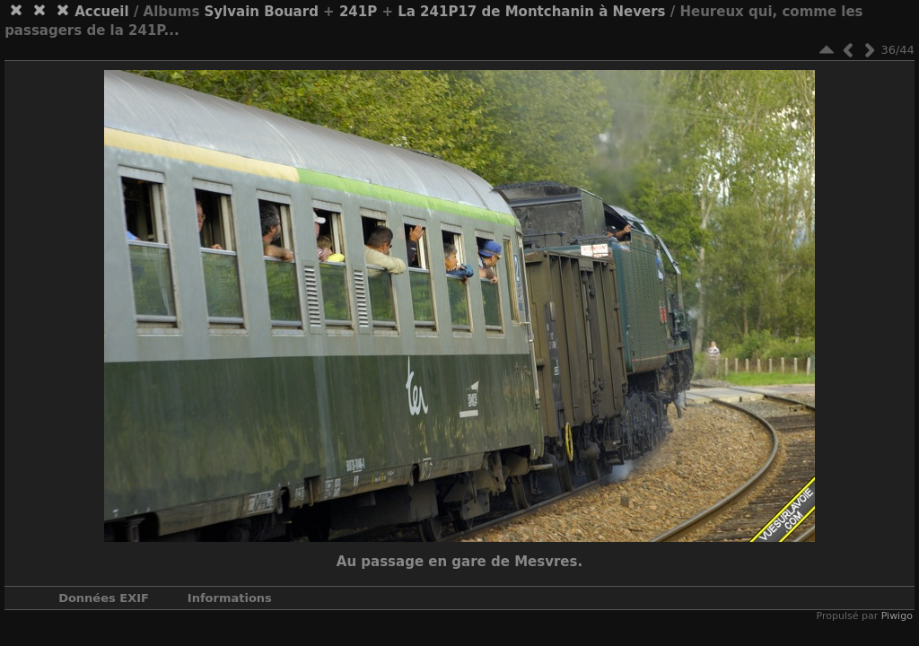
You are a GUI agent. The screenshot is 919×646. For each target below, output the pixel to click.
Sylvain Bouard (262, 12)
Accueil (101, 12)
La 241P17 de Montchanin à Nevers (531, 12)
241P (358, 12)
